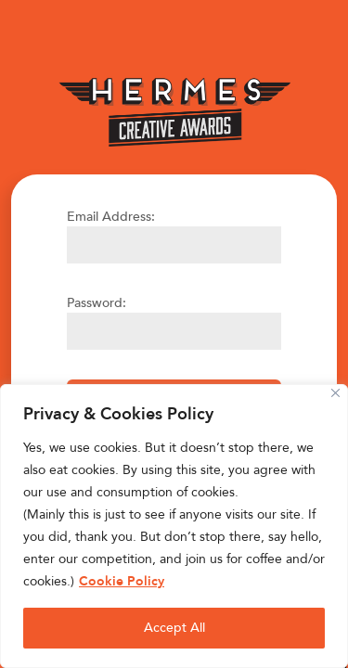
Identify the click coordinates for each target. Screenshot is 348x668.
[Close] (335, 393)
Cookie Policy (121, 581)
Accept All (174, 627)
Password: (96, 303)
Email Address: (111, 216)
